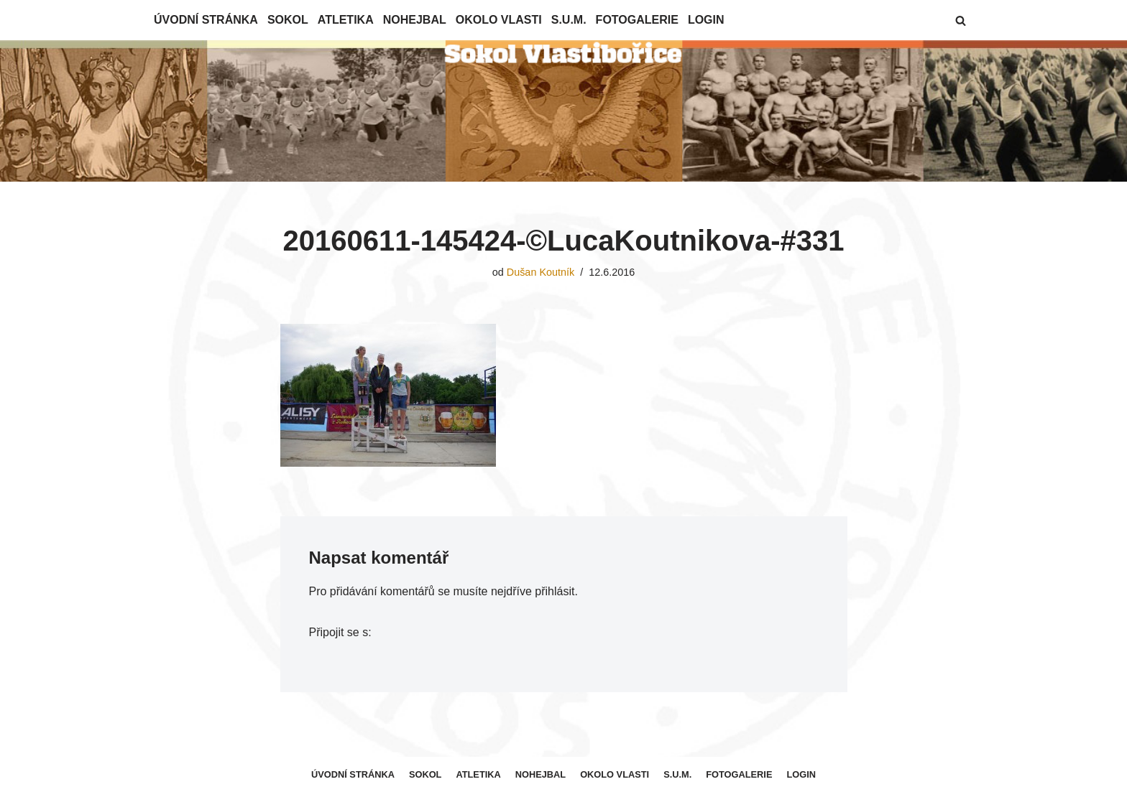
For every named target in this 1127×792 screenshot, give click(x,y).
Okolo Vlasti (499, 20)
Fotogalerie (637, 20)
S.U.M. (568, 20)
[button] (960, 20)
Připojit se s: (340, 632)
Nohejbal (414, 20)
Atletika (346, 20)
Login (706, 20)
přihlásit (554, 591)
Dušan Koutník (540, 272)
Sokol (287, 20)
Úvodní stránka (206, 20)
